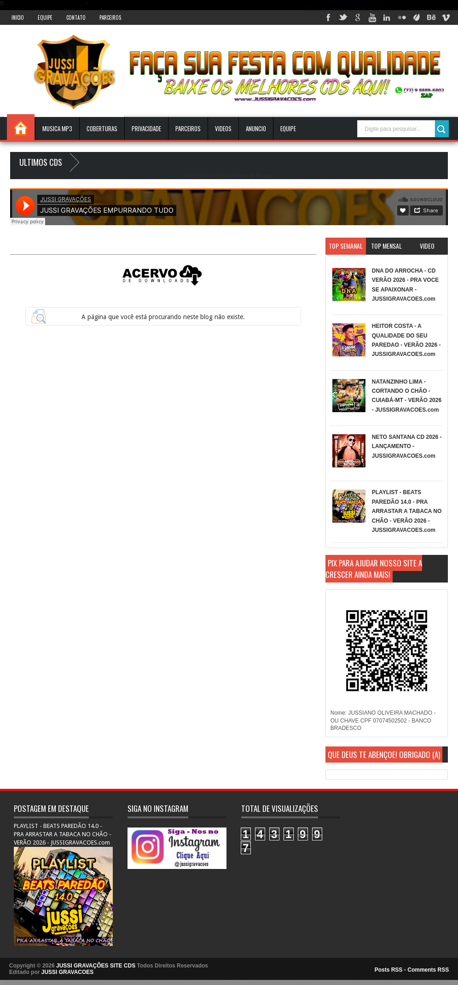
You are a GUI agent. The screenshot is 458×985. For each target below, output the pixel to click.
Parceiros (110, 17)
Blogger (264, 175)
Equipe (45, 17)
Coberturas (102, 128)
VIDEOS (223, 128)
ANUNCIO (256, 128)
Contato (76, 17)
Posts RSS (389, 970)
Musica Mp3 (57, 128)
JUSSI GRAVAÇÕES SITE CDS (95, 965)
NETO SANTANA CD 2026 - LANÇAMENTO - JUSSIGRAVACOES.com (407, 446)
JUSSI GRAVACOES (67, 972)
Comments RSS (428, 970)
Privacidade (146, 128)
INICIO (18, 17)
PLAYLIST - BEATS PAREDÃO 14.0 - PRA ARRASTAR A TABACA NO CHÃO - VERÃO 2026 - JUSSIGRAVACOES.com (407, 511)
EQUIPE (288, 128)
